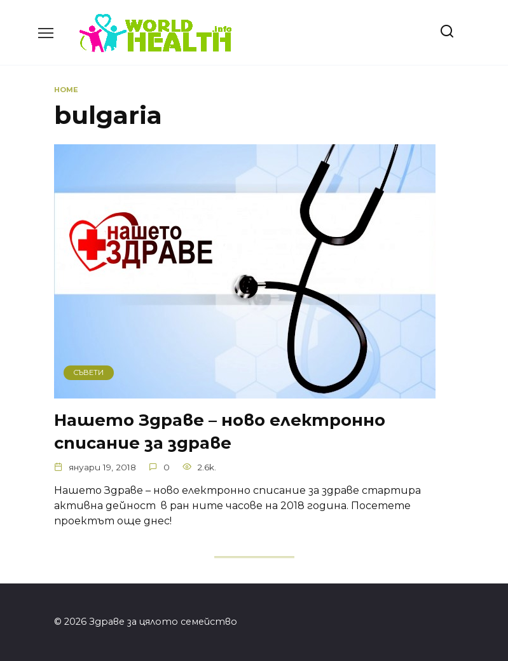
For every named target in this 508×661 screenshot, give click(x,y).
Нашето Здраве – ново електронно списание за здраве (219, 431)
